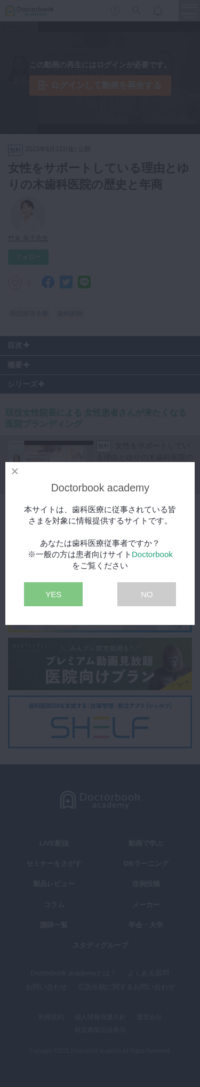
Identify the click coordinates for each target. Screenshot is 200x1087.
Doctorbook (152, 554)
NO (147, 594)
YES (53, 594)
